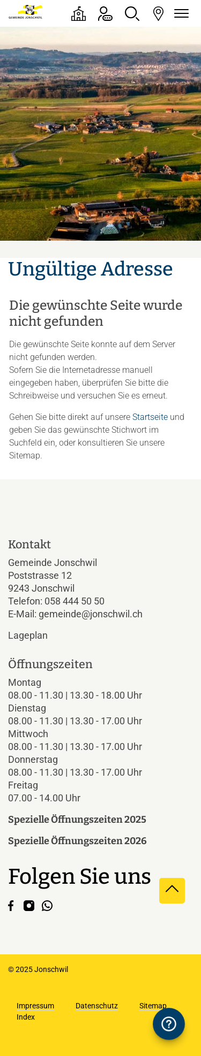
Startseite (150, 417)
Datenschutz (97, 1005)
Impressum (35, 1005)
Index (26, 1017)
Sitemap (153, 1005)
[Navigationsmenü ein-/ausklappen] (179, 14)
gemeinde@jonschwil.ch (91, 613)
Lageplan (37, 635)
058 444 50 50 (74, 601)
